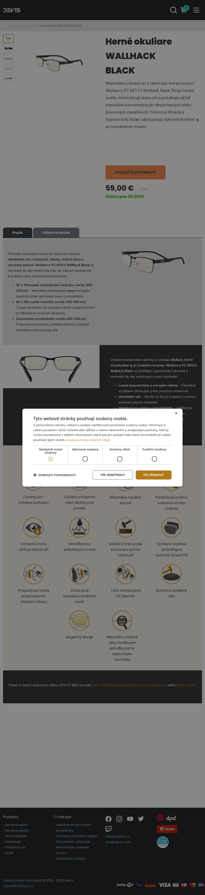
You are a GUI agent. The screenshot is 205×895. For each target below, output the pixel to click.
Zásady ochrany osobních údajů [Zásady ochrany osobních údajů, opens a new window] (88, 440)
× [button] (176, 413)
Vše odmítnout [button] (112, 475)
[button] (54, 475)
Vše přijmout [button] (153, 475)
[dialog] (102, 447)
